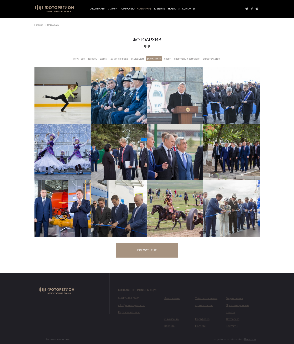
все (83, 58)
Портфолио (127, 8)
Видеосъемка (234, 298)
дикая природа (119, 58)
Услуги (112, 8)
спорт (167, 58)
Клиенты (159, 8)
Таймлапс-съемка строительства (206, 302)
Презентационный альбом (237, 309)
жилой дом (137, 58)
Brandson (250, 339)
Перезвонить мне (129, 312)
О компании (98, 8)
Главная (38, 25)
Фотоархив (144, 8)
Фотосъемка (172, 298)
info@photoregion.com (131, 305)
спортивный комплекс (186, 58)
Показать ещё (147, 250)
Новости (173, 8)
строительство (211, 58)
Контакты (188, 8)
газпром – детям (97, 58)
